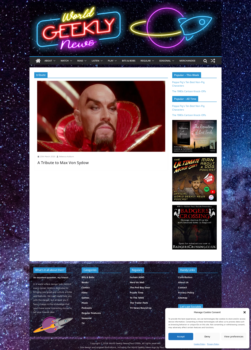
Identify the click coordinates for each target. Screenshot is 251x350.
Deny (207, 336)
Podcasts (87, 308)
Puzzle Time (136, 292)
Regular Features (91, 313)
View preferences (233, 336)
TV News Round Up (141, 308)
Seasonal (165, 60)
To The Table (137, 297)
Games (85, 297)
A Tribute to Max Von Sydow (63, 162)
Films (85, 292)
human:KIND (137, 277)
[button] (244, 312)
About (48, 60)
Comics (86, 287)
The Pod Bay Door (140, 287)
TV (83, 323)
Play (110, 60)
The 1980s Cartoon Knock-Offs (189, 91)
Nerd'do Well (137, 282)
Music (85, 302)
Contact (182, 287)
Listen (95, 60)
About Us (183, 282)
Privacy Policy (213, 344)
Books (85, 282)
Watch (65, 60)
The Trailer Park (139, 302)
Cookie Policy (199, 344)
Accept (181, 336)
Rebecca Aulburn (66, 156)
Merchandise (187, 60)
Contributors (185, 277)
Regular (146, 60)
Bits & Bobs (128, 60)
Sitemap (182, 297)
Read (80, 60)
